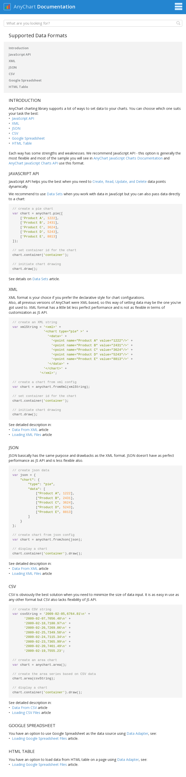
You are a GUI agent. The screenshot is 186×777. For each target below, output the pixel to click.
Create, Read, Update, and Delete (120, 181)
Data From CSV (24, 707)
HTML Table (18, 86)
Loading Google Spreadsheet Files (39, 738)
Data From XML (25, 429)
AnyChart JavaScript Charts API (33, 163)
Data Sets (55, 194)
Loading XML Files (26, 434)
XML (12, 61)
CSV (12, 74)
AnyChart (25, 6)
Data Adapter (137, 733)
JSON (13, 67)
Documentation (56, 6)
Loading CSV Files (26, 712)
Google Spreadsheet (25, 80)
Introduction (19, 48)
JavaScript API (20, 54)
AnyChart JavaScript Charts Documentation (128, 158)
